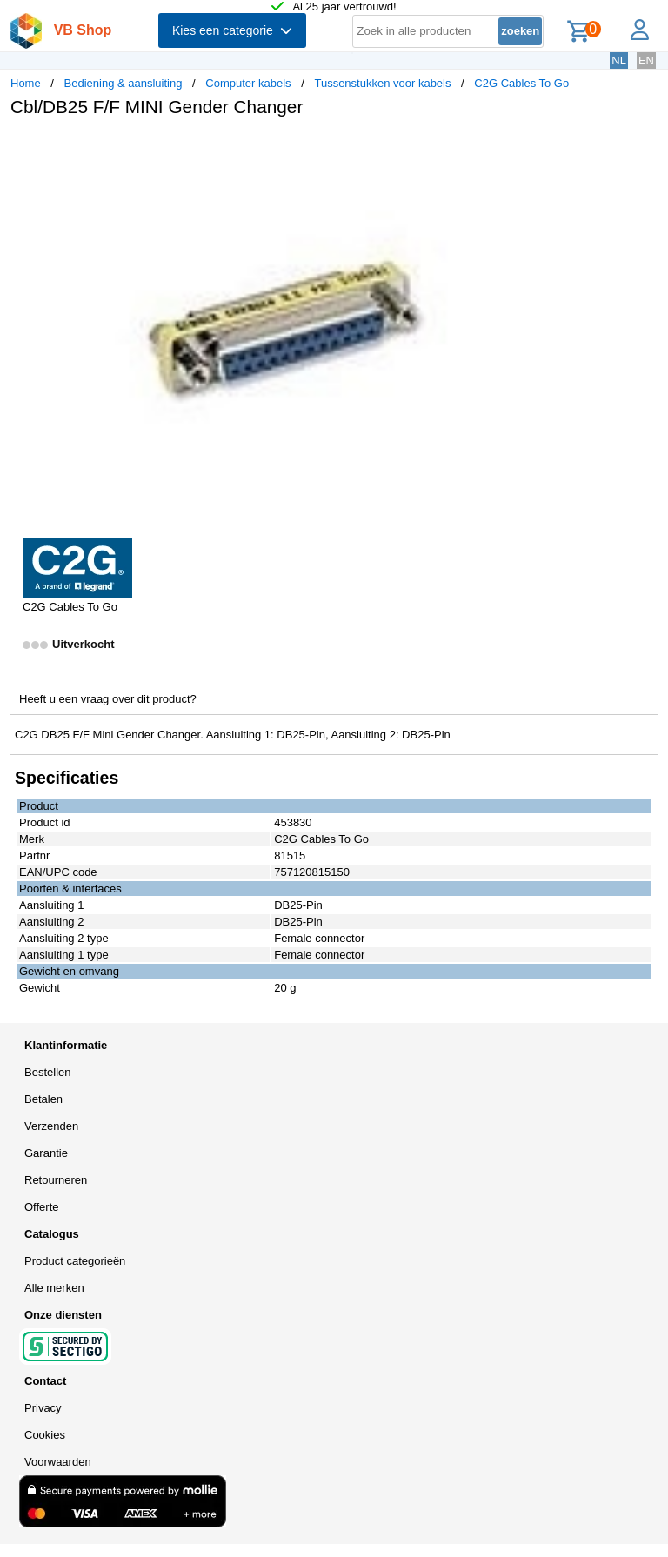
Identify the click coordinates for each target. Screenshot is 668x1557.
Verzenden (51, 1126)
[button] (517, 149)
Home (25, 83)
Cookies (44, 1434)
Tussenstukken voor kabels (382, 83)
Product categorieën (74, 1260)
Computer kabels (248, 83)
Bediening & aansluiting (123, 83)
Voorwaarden (57, 1461)
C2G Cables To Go (521, 83)
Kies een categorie (232, 30)
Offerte (41, 1206)
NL (618, 60)
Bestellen (47, 1072)
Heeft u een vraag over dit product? (108, 698)
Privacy (43, 1407)
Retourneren (55, 1179)
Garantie (46, 1152)
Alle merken (54, 1287)
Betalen (43, 1099)
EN (646, 60)
